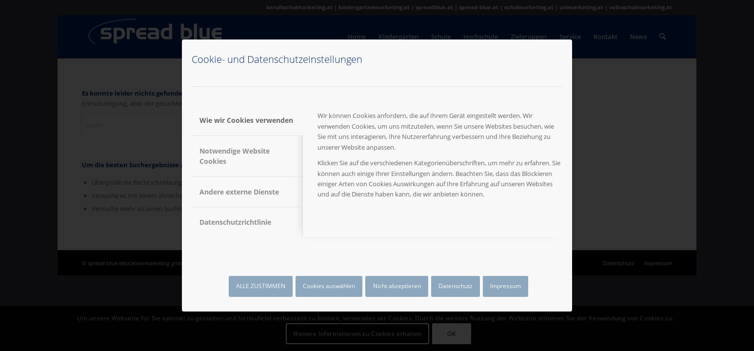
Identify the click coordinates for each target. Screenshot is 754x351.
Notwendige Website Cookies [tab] (234, 156)
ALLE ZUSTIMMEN (260, 286)
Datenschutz (455, 286)
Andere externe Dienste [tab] (239, 191)
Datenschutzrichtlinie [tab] (235, 222)
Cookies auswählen (329, 286)
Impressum (505, 286)
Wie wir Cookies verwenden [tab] (246, 120)
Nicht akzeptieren (397, 286)
